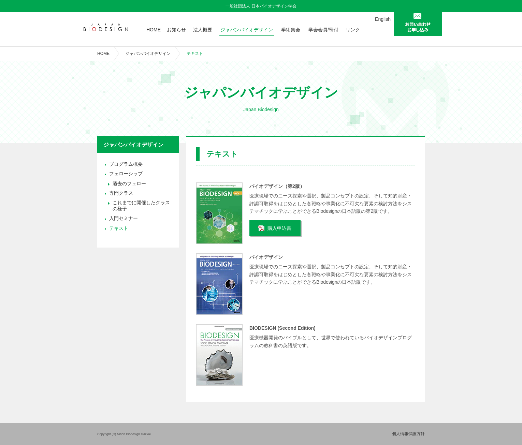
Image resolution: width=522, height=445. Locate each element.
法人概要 (202, 29)
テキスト (118, 228)
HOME (153, 29)
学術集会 (290, 29)
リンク (353, 29)
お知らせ (176, 29)
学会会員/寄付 (323, 29)
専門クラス (121, 193)
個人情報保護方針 (408, 433)
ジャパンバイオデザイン (246, 29)
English (383, 19)
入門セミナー (123, 218)
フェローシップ (126, 173)
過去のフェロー (129, 183)
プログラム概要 (126, 164)
